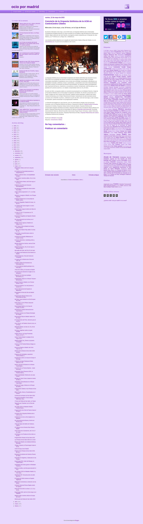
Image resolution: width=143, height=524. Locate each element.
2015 (15, 149)
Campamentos (128, 56)
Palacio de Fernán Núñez (121, 113)
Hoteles (105, 85)
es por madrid (17, 11)
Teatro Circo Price (117, 136)
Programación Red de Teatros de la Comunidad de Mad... (23, 296)
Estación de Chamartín (125, 73)
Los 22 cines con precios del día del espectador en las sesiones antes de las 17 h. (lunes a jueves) (29, 44)
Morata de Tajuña (109, 168)
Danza (112, 70)
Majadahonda (116, 167)
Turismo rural (124, 144)
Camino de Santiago (120, 56)
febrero (17, 506)
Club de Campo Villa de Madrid (111, 65)
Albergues (111, 50)
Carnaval (106, 57)
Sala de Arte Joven (126, 128)
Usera (116, 187)
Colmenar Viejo (108, 163)
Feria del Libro (108, 76)
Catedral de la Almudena (113, 58)
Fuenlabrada (119, 164)
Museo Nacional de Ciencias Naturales (122, 103)
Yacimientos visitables (115, 147)
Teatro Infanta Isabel (114, 138)
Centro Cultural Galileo (108, 60)
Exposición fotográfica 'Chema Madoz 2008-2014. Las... (24, 398)
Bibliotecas (112, 54)
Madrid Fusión (118, 95)
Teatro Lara (128, 138)
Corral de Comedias (117, 68)
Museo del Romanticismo (122, 107)
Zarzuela (122, 147)
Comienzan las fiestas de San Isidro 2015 (25, 395)
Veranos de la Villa (109, 146)
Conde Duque (126, 67)
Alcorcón (129, 157)
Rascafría (109, 171)
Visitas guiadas (118, 146)
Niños (123, 110)
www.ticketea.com (50, 41)
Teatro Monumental (123, 140)
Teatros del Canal (117, 143)
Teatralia (119, 134)
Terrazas (106, 144)
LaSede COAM (117, 93)
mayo (16, 166)
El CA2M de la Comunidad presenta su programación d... (24, 172)
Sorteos (112, 132)
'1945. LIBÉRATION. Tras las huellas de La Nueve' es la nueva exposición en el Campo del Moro (29, 111)
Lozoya (111, 167)
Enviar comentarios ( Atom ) (75, 179)
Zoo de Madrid (127, 147)
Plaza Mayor (125, 118)
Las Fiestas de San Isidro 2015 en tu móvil (25, 439)
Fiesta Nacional (108, 81)
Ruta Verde (121, 126)
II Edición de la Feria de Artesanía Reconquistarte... (23, 185)
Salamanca (126, 185)
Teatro (125, 134)
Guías (124, 84)
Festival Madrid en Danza (125, 78)
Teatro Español (120, 137)
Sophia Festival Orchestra (91, 104)
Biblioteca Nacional (121, 53)
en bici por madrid (30, 11)
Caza (120, 58)
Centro (116, 184)
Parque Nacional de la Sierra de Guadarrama (117, 115)
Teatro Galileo (107, 138)
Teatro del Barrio (128, 141)
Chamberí (121, 184)
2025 (15, 128)
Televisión (129, 142)
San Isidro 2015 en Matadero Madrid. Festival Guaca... (24, 407)
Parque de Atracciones (109, 117)
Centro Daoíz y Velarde (118, 60)
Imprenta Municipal (114, 87)
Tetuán (113, 187)
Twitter (129, 144)
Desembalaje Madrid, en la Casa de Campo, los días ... (23, 307)
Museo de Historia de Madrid (119, 106)
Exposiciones (109, 75)
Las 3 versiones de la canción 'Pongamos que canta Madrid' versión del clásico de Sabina (29, 54)
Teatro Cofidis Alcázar (126, 136)
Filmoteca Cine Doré (123, 81)
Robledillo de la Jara (126, 171)
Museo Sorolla (114, 104)
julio (16, 161)
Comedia (111, 67)
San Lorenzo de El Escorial (112, 173)
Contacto (61, 11)
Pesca (130, 117)
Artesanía (126, 51)
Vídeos (108, 147)
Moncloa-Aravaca (111, 185)
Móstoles (118, 168)
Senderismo (107, 132)
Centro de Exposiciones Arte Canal (118, 61)
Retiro (111, 126)
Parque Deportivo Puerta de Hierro (118, 115)
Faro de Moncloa (123, 75)
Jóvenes (108, 91)
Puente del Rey (127, 120)
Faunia (129, 75)
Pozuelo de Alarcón (122, 170)
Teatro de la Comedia (120, 141)
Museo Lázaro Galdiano (118, 102)
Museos (110, 109)
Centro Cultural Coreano (126, 58)
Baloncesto (114, 53)
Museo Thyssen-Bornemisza (124, 104)
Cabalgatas (127, 54)
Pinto (116, 170)
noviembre (17, 153)
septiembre (18, 157)
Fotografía (114, 82)
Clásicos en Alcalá (122, 65)
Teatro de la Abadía (111, 141)
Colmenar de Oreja (117, 163)
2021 (15, 136)
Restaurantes (107, 126)
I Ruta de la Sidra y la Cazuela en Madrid (25, 269)
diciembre (17, 151)
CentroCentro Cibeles (56, 119)
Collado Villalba (127, 162)
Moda (117, 98)
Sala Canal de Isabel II (110, 128)
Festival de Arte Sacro (109, 79)
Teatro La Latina (122, 138)
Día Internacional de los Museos (113, 71)
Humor (109, 85)
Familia (117, 75)
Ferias (114, 76)
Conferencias (108, 68)
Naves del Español (108, 110)
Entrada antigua (94, 175)
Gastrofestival (107, 84)
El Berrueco (113, 164)
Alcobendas (123, 157)
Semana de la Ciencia (114, 131)
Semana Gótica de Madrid (120, 129)
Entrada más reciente (52, 175)
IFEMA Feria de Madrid (118, 85)
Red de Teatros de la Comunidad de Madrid (119, 125)
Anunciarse (52, 11)
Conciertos (118, 67)
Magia (123, 95)
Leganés (106, 167)
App (119, 50)
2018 (15, 142)
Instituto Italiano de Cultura (117, 89)
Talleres (107, 134)
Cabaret (106, 56)
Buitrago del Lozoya (110, 160)
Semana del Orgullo (125, 131)
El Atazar (108, 164)
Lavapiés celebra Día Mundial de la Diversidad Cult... (23, 263)
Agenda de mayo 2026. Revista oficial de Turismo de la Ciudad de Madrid (29, 62)
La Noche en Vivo (122, 92)
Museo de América (108, 106)
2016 (15, 147)
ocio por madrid (25, 7)
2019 (15, 140)
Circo (129, 64)
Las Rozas (128, 166)
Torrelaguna (123, 174)
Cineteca (125, 64)
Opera (109, 112)
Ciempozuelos (120, 162)
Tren (113, 144)
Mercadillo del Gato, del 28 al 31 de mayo (25, 250)
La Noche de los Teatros (112, 92)
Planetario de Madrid (117, 118)
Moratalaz (118, 185)
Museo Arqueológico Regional (116, 99)
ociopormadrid (107, 148)
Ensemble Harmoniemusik (84, 109)
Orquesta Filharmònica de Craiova (89, 112)
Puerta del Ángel (108, 121)
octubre (17, 155)
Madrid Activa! (107, 95)
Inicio (73, 175)
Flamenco (107, 82)
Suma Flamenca (119, 132)
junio (16, 164)
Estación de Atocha (114, 73)
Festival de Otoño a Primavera (123, 79)
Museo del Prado (113, 107)
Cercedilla (124, 160)
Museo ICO (110, 102)
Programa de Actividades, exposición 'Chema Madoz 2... (24, 355)
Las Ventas (124, 93)
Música (121, 109)
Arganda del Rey (115, 159)
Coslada (124, 163)
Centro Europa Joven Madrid (22, 448)
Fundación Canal (126, 82)
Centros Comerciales (127, 62)
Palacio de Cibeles (111, 113)
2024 (15, 130)
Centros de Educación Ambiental (112, 64)
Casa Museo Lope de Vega (121, 57)
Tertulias (110, 144)
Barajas (111, 184)
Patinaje (127, 117)
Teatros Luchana (107, 142)
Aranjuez (107, 159)
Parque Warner (127, 116)
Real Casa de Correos (114, 122)
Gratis (121, 84)
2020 (15, 138)
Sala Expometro (119, 128)
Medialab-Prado (119, 97)
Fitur (130, 81)
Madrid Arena (112, 95)
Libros (129, 93)
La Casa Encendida (118, 91)
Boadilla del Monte (126, 159)
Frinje (119, 82)
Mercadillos (127, 97)
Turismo (118, 144)
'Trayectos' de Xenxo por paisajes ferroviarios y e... (23, 276)
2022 (15, 134)
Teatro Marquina (115, 140)
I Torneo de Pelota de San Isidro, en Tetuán (25, 401)
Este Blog (42, 11)
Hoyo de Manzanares (115, 166)
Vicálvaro (120, 186)
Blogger (77, 520)
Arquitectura (118, 52)
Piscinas (109, 118)
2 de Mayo (106, 50)
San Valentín (112, 129)
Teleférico (125, 142)
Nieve (120, 110)
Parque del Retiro (120, 117)
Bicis (116, 54)
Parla (109, 170)
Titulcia (108, 174)
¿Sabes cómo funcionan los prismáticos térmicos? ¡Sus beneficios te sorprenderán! (29, 91)
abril (16, 501)
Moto (120, 98)
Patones (113, 170)
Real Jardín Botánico (108, 123)
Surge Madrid (127, 132)
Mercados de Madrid (109, 98)
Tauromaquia (113, 134)
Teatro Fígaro (128, 137)
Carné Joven (112, 57)
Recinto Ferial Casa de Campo (121, 124)
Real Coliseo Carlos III (125, 122)
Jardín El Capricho (127, 89)
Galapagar (125, 164)
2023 (15, 132)
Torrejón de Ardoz (115, 174)
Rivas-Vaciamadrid (117, 171)
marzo (16, 503)
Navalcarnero (124, 168)
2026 (15, 125)
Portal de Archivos (112, 120)
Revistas (115, 126)
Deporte (116, 70)
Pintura (105, 118)
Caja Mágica (111, 56)
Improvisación (122, 87)
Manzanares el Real (125, 167)
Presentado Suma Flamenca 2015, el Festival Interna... (24, 372)
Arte (123, 52)
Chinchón (113, 162)
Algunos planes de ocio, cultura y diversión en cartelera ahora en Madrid (29, 24)
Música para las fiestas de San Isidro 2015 (25, 499)
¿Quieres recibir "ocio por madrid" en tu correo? (115, 200)
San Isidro (106, 129)
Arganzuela (107, 184)
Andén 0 (116, 50)
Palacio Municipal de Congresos (119, 112)
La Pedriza (111, 93)
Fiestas (115, 81)
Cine (121, 64)
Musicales (115, 109)
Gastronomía (115, 84)
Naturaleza (128, 109)
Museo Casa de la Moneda (121, 100)
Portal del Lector (120, 120)
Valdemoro (128, 174)
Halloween (128, 84)
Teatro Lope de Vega (108, 140)
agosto (17, 159)
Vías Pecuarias (126, 146)
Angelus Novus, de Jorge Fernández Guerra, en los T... (23, 334)
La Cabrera (123, 166)
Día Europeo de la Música (125, 70)
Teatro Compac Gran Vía (110, 137)
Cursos (124, 68)
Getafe (129, 164)
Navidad (115, 110)
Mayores (112, 96)
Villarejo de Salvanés (109, 175)
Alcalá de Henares (112, 157)
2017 (15, 145)
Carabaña (118, 160)
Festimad (117, 78)
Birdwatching (121, 54)
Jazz (105, 91)
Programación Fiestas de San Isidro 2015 (25, 437)
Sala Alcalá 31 (127, 126)
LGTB (112, 91)
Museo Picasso (107, 104)
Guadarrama (107, 166)
